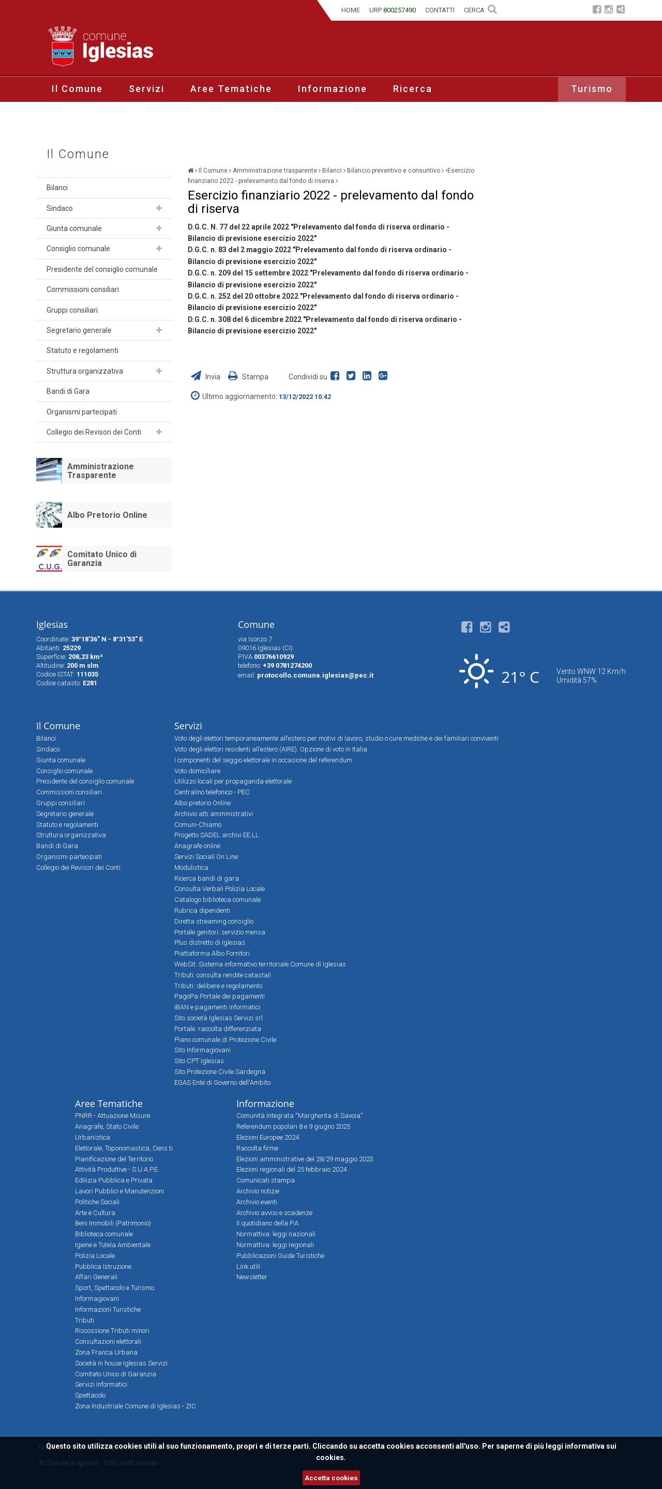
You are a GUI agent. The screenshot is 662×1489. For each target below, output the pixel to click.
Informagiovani (97, 1298)
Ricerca (412, 88)
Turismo (592, 88)
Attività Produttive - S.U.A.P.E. (117, 1169)
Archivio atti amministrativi (213, 814)
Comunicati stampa (265, 1180)
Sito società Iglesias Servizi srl (218, 1018)
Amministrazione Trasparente (100, 471)
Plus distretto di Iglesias (209, 942)
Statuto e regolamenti (82, 350)
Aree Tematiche (231, 88)
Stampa (248, 377)
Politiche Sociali (97, 1202)
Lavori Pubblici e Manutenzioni (119, 1191)
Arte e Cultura (95, 1213)
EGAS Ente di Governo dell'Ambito (222, 1082)
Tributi (84, 1320)
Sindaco (60, 208)
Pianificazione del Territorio (114, 1159)
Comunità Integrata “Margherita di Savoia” (299, 1115)
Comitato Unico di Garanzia (102, 559)
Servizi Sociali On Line (206, 857)
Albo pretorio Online (202, 803)
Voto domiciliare (197, 771)
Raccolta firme (257, 1148)
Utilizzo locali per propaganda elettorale (233, 781)
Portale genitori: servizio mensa (219, 932)
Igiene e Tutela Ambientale (113, 1245)
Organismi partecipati (82, 412)
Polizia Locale (95, 1256)
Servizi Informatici (101, 1384)
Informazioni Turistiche (108, 1309)
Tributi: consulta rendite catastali (222, 975)
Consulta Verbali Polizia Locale (219, 889)
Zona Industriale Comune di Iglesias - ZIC (135, 1406)
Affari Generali (96, 1277)
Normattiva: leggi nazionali (275, 1234)
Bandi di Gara (68, 391)
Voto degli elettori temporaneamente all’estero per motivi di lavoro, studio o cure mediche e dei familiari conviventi (336, 738)
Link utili (248, 1266)
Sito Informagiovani (202, 1050)
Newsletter (251, 1277)
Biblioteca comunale (104, 1234)
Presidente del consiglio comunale (102, 269)
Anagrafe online (197, 846)
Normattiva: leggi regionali (275, 1245)
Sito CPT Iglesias (199, 1061)
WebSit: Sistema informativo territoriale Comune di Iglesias (260, 964)
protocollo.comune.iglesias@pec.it (315, 675)
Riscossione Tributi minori (112, 1330)
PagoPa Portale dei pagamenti (219, 996)
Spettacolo (90, 1395)
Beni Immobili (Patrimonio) (113, 1223)
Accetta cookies (331, 1478)
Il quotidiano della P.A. (268, 1223)
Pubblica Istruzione (103, 1266)
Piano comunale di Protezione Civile (225, 1039)
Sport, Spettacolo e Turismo (114, 1288)
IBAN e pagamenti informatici (217, 1007)
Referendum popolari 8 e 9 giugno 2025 (293, 1126)
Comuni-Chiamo (197, 824)
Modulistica (191, 867)
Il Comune (77, 88)
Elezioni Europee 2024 (267, 1137)
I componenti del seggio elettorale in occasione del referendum (263, 760)
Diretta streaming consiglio (213, 921)
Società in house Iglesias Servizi (121, 1363)
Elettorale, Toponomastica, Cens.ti (124, 1148)
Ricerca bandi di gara (206, 878)
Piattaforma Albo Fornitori (212, 953)
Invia (206, 377)
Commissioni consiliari (83, 289)
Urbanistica (92, 1137)
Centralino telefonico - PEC (212, 792)
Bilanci (57, 187)
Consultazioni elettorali (108, 1341)
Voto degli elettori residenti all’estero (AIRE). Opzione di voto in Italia (270, 749)
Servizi (146, 88)
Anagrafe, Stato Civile (107, 1126)
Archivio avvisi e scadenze (274, 1213)
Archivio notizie (257, 1191)
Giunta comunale (74, 228)
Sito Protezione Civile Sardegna (219, 1072)
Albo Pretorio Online (107, 515)
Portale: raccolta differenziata (217, 1029)
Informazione (332, 88)
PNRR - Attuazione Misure (112, 1115)
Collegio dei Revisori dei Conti (94, 432)
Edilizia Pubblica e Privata (114, 1180)
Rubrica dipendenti (202, 910)
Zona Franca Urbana (106, 1352)
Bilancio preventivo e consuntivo (393, 170)
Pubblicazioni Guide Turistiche (280, 1256)
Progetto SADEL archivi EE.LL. (217, 835)
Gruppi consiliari (72, 310)
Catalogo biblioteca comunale (217, 899)
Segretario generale (79, 330)
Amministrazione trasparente (275, 170)
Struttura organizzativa (85, 371)
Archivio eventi (256, 1202)
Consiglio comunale (78, 248)
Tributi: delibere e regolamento (218, 986)
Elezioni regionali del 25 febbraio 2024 (291, 1169)
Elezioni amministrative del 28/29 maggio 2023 (304, 1159)
